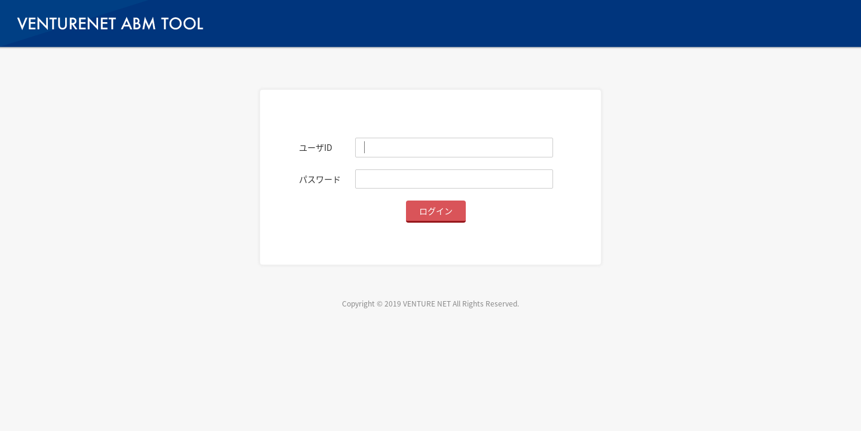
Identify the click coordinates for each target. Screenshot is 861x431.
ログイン (436, 211)
